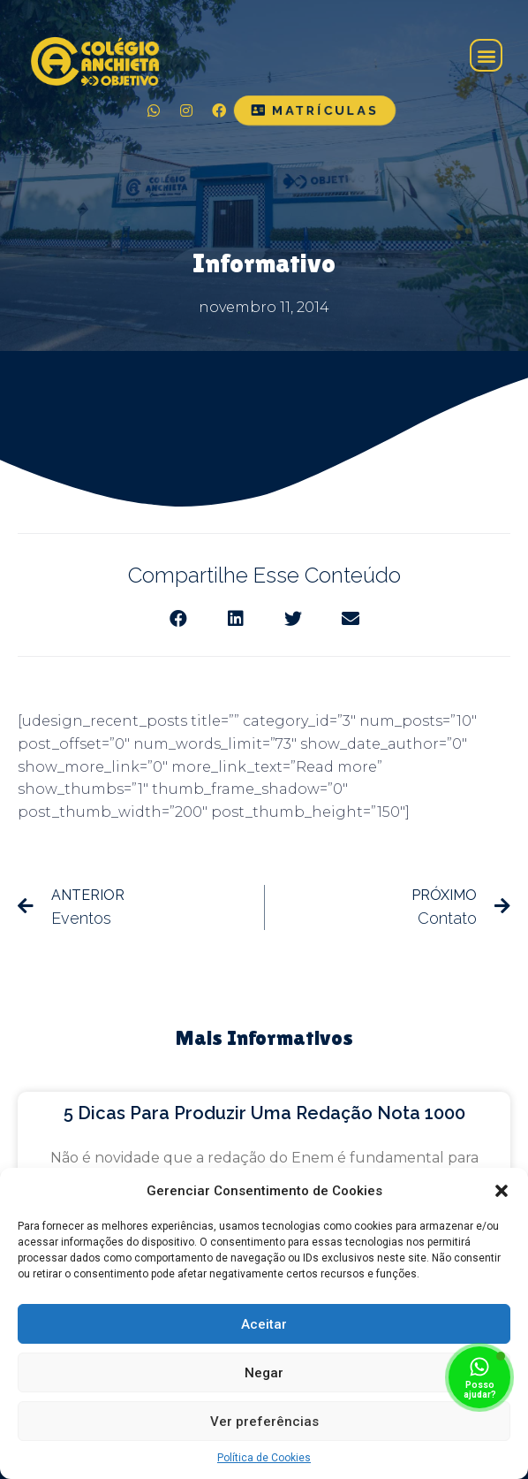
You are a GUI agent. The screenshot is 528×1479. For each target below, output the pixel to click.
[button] (501, 1191)
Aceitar (264, 1324)
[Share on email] (350, 618)
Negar (264, 1373)
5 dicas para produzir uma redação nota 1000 (264, 1113)
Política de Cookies (264, 1458)
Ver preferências (264, 1421)
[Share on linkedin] (235, 618)
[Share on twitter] (293, 618)
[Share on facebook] (178, 618)
